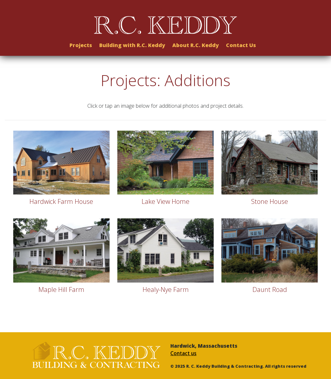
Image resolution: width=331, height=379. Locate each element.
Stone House (269, 201)
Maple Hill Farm (61, 289)
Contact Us (241, 43)
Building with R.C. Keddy (132, 43)
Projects (80, 43)
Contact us (183, 353)
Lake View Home (165, 201)
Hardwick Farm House (61, 201)
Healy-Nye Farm (166, 289)
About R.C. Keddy (195, 43)
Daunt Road (269, 289)
